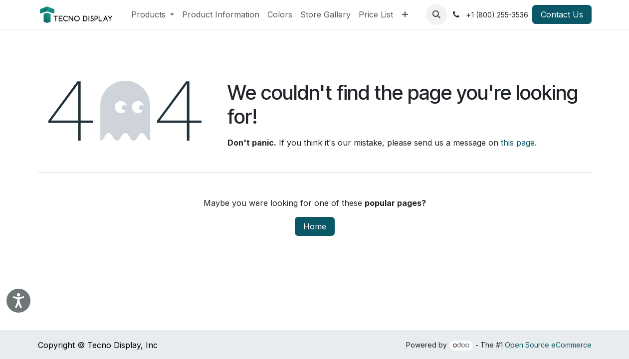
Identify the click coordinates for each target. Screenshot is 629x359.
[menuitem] (152, 14)
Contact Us (562, 14)
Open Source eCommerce (548, 345)
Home (314, 226)
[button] (436, 14)
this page (518, 143)
